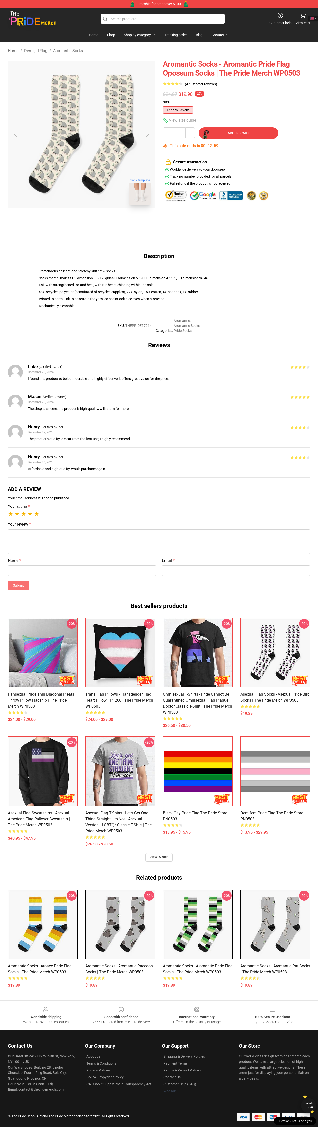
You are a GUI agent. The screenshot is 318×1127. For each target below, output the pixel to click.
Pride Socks (183, 331)
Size (166, 102)
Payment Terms (175, 1063)
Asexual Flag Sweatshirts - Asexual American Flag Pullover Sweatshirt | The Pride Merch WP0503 (39, 819)
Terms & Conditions (101, 1063)
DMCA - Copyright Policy (105, 1077)
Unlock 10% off (308, 1105)
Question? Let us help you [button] (295, 1121)
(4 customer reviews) (201, 84)
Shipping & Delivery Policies (184, 1056)
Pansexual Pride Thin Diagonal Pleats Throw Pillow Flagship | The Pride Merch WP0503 (41, 700)
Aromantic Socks (68, 50)
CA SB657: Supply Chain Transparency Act (118, 1084)
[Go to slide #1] (68, 220)
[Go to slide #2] (94, 220)
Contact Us (172, 1077)
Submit (18, 585)
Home (13, 50)
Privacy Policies (98, 1070)
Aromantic (182, 321)
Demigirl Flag (35, 50)
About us (93, 1056)
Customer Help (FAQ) (179, 1084)
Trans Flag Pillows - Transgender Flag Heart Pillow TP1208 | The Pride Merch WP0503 (119, 700)
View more (159, 857)
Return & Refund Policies (182, 1070)
